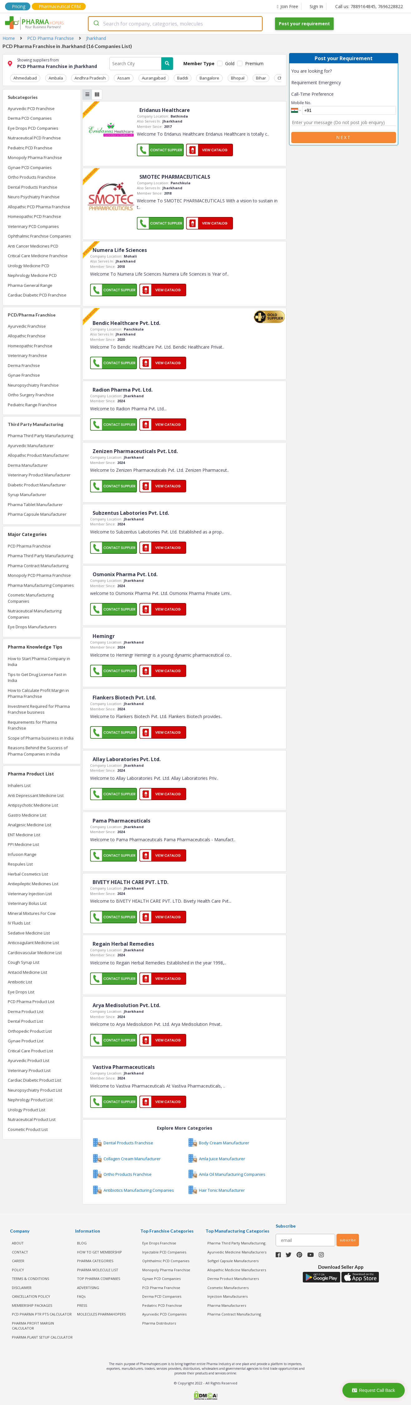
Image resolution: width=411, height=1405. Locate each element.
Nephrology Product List (30, 1099)
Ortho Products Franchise (32, 176)
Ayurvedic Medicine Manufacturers (236, 1250)
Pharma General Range (30, 284)
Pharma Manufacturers (226, 1304)
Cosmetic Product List (28, 1128)
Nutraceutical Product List (32, 1118)
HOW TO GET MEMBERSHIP (99, 1250)
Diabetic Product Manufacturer (37, 483)
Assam (109, 77)
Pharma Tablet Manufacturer (35, 503)
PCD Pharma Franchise (29, 545)
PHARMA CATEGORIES (95, 1260)
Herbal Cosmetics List (28, 873)
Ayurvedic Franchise (27, 325)
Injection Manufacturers (227, 1295)
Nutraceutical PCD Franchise (34, 137)
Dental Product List (25, 1020)
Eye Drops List (21, 990)
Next (343, 137)
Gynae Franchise (24, 374)
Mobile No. (301, 102)
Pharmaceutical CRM (60, 6)
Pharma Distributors (159, 1322)
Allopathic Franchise (27, 335)
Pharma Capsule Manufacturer (37, 513)
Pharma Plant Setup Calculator (42, 1336)
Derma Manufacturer (28, 464)
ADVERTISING (88, 1286)
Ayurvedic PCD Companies (164, 1313)
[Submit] (96, 24)
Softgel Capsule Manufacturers (233, 1260)
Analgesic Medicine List (29, 824)
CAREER (18, 1260)
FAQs (81, 1295)
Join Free (287, 6)
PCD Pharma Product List (31, 1000)
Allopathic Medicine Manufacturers (236, 1268)
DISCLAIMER (21, 1286)
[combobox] (175, 24)
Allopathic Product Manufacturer (38, 454)
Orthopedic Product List (30, 1030)
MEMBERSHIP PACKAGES (32, 1304)
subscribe (348, 1238)
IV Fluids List (19, 922)
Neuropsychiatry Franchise (33, 384)
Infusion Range (22, 853)
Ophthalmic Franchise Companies (39, 235)
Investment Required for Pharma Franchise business (39, 708)
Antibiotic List (20, 981)
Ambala (49, 77)
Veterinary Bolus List (27, 902)
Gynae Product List (25, 1040)
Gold (230, 63)
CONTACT (20, 1250)
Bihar (225, 77)
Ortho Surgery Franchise (31, 394)
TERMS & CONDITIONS (30, 1277)
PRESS (82, 1304)
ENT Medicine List (24, 833)
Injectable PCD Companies (164, 1250)
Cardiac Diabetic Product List (34, 1079)
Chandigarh (249, 77)
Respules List (20, 863)
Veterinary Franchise (27, 354)
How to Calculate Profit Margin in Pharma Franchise (38, 692)
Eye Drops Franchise (159, 1242)
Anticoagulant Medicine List (33, 941)
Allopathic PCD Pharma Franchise (39, 205)
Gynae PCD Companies (30, 166)
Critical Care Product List (30, 1049)
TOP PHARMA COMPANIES (98, 1277)
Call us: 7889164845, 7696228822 (369, 6)
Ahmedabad (23, 77)
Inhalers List (19, 784)
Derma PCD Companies (30, 117)
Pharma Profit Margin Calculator (33, 1325)
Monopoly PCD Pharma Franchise (39, 574)
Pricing (18, 6)
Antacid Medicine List (27, 971)
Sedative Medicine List (29, 931)
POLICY (18, 1268)
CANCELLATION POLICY (31, 1295)
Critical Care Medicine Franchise (38, 255)
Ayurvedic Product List (28, 1059)
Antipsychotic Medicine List (33, 804)
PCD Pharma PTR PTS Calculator (42, 1313)
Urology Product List (26, 1108)
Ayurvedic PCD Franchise (31, 107)
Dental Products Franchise (32, 186)
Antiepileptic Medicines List (33, 883)
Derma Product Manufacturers (233, 1277)
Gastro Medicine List (27, 814)
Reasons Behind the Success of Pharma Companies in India (38, 750)
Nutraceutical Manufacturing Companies (34, 613)
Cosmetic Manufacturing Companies (31, 597)
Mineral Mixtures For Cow (32, 912)
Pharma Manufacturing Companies (41, 584)
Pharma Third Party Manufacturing (40, 434)
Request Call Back (373, 1390)
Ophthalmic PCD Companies (165, 1260)
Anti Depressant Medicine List (36, 794)
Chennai (275, 77)
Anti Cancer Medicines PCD (33, 245)
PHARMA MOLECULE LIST (97, 1268)
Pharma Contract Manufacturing (38, 564)
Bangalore (182, 77)
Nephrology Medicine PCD (32, 274)
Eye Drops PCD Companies (33, 127)
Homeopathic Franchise (30, 344)
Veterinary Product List (29, 1069)
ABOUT (18, 1242)
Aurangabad (135, 77)
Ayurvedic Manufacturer (31, 444)
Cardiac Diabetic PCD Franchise (37, 294)
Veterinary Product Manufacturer (39, 474)
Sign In (316, 6)
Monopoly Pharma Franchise (35, 156)
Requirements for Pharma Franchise (32, 724)
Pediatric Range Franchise (32, 403)
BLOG (82, 1242)
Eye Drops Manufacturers (32, 626)
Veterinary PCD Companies (33, 225)
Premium (254, 63)
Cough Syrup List (23, 961)
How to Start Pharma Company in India (39, 660)
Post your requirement (304, 24)
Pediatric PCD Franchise (30, 146)
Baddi (159, 77)
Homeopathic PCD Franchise (34, 215)
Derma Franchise (24, 364)
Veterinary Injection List (30, 892)
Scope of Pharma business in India (41, 737)
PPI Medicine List (23, 843)
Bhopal (206, 77)
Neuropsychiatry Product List (35, 1089)
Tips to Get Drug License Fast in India (37, 676)
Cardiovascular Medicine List (35, 951)
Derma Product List (25, 1010)
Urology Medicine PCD (28, 264)
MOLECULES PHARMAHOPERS (101, 1313)
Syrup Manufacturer (27, 493)
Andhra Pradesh (79, 77)
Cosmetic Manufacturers (228, 1286)
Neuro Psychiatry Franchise (34, 196)
